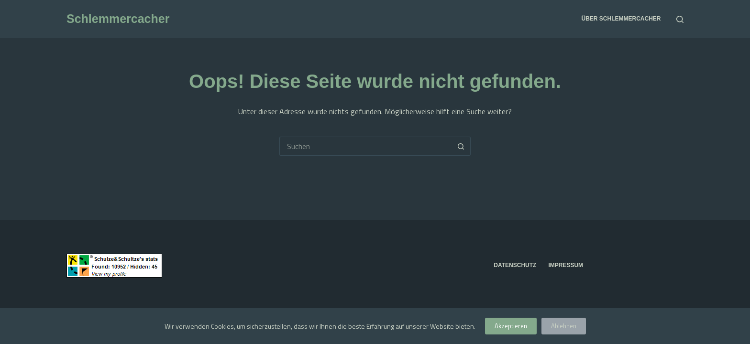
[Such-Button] (461, 146)
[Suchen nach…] (365, 146)
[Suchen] (680, 19)
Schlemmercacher (117, 18)
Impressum (565, 265)
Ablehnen (563, 326)
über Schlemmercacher (621, 18)
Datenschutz (515, 265)
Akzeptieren (511, 326)
